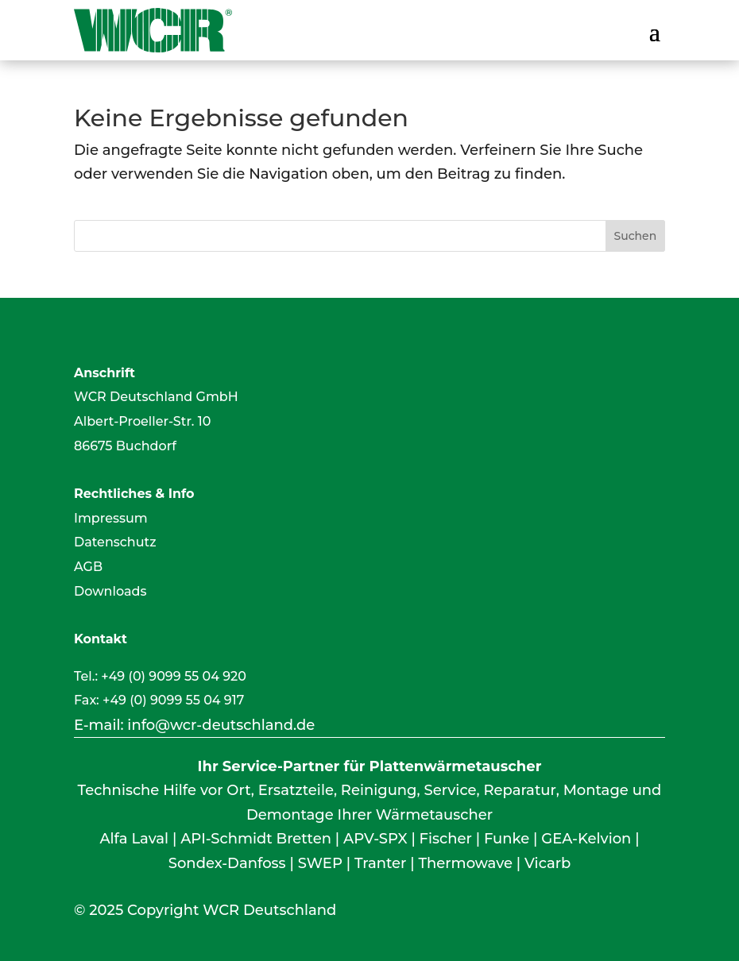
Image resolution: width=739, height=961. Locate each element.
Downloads (110, 591)
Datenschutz (115, 542)
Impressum (111, 518)
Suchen (634, 236)
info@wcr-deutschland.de (221, 725)
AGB (88, 566)
